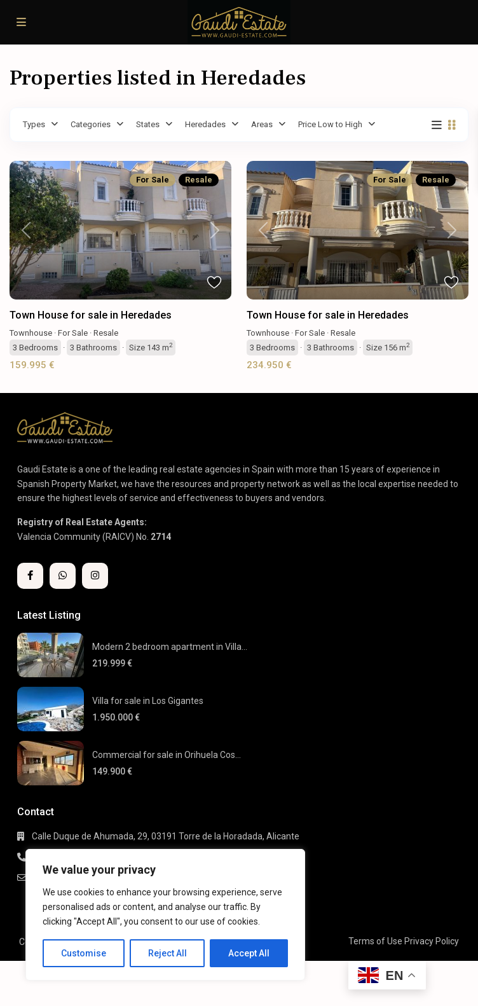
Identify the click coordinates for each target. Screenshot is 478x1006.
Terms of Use (375, 941)
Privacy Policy (431, 941)
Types (34, 124)
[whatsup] (63, 576)
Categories (91, 124)
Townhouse (31, 333)
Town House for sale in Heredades (91, 315)
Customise (83, 953)
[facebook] (30, 576)
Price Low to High (330, 124)
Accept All (249, 953)
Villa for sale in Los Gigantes (147, 701)
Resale (105, 333)
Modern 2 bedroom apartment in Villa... (169, 647)
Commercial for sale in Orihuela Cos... (166, 755)
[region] (165, 915)
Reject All (167, 953)
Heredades (205, 124)
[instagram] (95, 576)
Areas (262, 124)
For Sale (73, 333)
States (148, 124)
